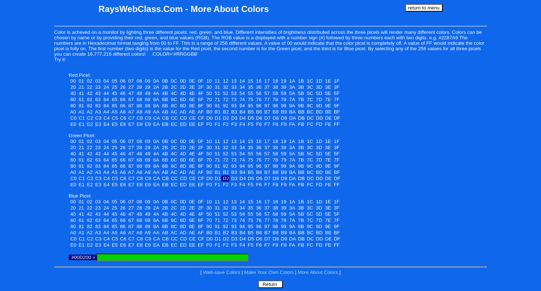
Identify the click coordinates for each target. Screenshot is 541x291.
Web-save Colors (221, 272)
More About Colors (318, 272)
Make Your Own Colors (269, 272)
